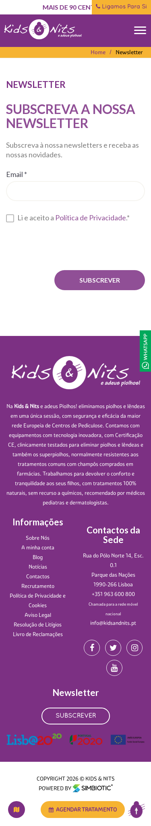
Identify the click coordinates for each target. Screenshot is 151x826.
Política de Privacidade (90, 216)
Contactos (38, 576)
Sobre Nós (38, 538)
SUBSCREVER (76, 716)
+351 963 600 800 (113, 594)
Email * (16, 173)
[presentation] (67, 245)
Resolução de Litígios (38, 624)
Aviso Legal (38, 615)
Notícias (38, 567)
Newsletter (129, 52)
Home (98, 52)
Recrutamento (37, 586)
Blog (38, 557)
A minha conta (37, 547)
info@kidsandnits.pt (113, 623)
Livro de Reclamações (38, 634)
